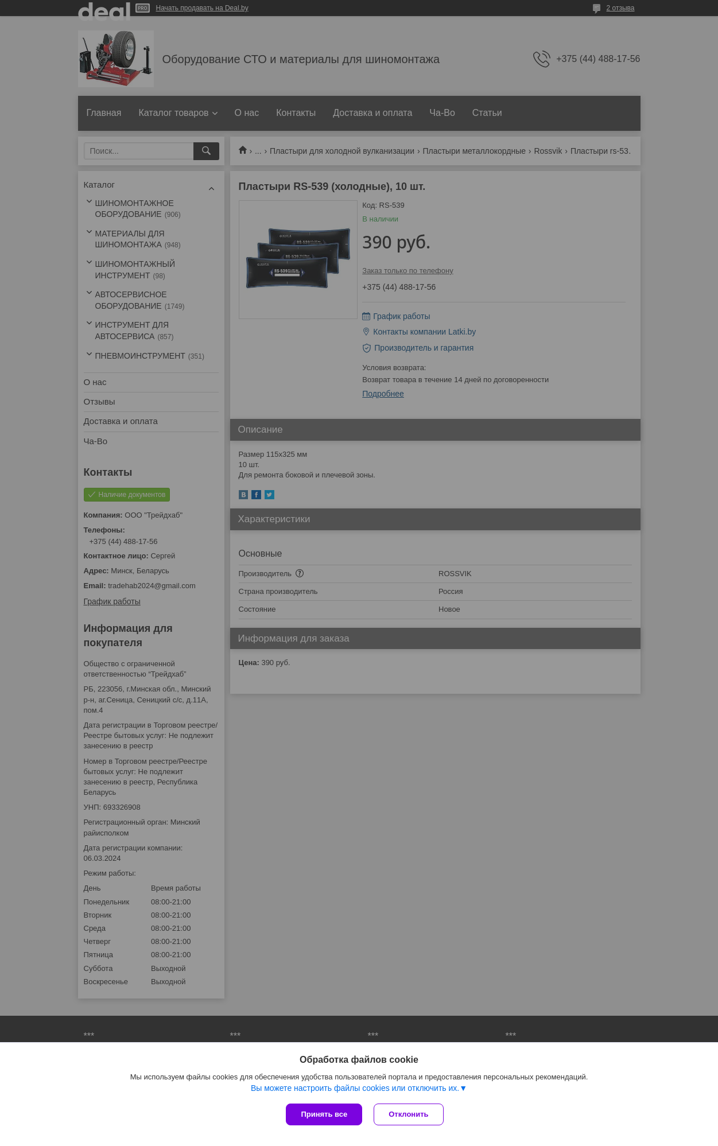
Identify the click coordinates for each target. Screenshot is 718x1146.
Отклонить (408, 1114)
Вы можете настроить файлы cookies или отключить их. (355, 1088)
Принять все (324, 1114)
